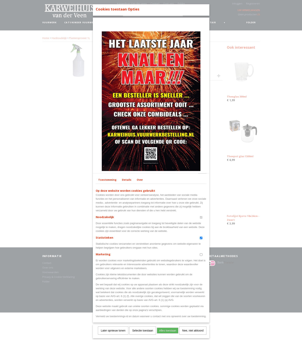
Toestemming (107, 246)
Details (126, 246)
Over (140, 246)
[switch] (201, 284)
